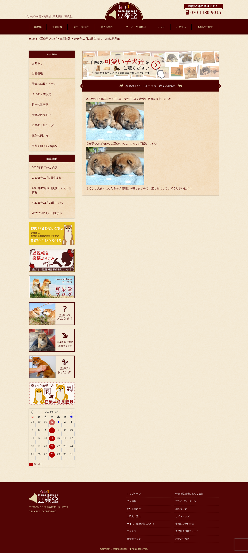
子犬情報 (57, 26)
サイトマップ (182, 516)
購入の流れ (107, 26)
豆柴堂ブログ (134, 538)
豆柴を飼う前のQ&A (44, 145)
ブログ (161, 26)
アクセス (181, 26)
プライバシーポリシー (187, 501)
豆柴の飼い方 (40, 135)
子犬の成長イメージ (44, 83)
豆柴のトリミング (43, 125)
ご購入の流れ (134, 516)
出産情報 (37, 73)
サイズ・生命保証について (141, 523)
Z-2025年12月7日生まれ (46, 177)
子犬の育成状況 (41, 94)
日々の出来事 (40, 104)
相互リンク (181, 508)
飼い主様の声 (81, 26)
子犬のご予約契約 (184, 523)
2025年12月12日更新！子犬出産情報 (51, 190)
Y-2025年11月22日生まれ (47, 202)
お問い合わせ (205, 26)
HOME (37, 26)
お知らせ (37, 63)
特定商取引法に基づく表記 (189, 493)
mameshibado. (120, 549)
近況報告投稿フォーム (187, 531)
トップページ (134, 493)
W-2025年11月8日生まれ (47, 213)
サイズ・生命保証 (136, 26)
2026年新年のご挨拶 (44, 167)
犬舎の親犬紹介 (41, 114)
